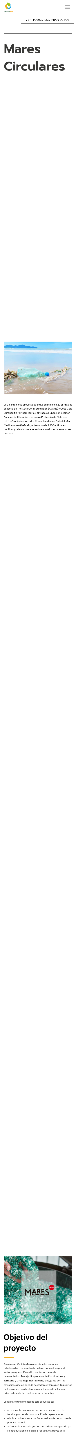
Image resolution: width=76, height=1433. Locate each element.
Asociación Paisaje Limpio (22, 1376)
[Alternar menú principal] (67, 7)
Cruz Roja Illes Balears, (31, 1381)
